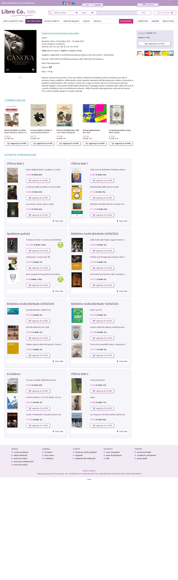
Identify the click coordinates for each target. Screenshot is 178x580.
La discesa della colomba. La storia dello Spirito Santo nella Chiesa (54, 187)
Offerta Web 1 (79, 163)
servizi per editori (21, 465)
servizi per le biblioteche (24, 461)
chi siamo (48, 452)
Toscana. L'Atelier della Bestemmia (41, 380)
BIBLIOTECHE (168, 21)
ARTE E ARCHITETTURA (13, 21)
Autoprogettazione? (91, 130)
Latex (92, 397)
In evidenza (13, 373)
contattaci (48, 458)
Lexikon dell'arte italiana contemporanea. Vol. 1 (110, 327)
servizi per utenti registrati (86, 452)
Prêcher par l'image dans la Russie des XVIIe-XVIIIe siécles (115, 257)
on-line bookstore (21, 452)
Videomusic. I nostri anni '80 (38, 257)
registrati (98, 5)
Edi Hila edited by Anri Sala (37, 327)
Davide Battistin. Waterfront (38, 310)
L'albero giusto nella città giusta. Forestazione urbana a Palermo (53, 344)
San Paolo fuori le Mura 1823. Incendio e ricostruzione (113, 274)
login (87, 5)
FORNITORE (143, 21)
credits (89, 479)
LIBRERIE (155, 21)
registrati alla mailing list (85, 458)
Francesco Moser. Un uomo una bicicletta (43, 240)
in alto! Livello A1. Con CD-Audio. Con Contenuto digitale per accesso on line (59, 397)
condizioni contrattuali (146, 455)
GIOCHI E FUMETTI (52, 21)
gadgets (97, 21)
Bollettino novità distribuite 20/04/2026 (30, 303)
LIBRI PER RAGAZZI (71, 21)
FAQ (107, 458)
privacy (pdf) (142, 458)
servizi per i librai (20, 458)
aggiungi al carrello (16, 143)
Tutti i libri (59, 221)
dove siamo (49, 455)
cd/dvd (86, 21)
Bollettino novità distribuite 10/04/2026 (94, 303)
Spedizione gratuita (18, 233)
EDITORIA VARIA (34, 21)
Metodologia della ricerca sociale (104, 187)
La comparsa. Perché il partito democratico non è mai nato (115, 414)
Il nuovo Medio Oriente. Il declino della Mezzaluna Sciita (54, 130)
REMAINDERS (126, 21)
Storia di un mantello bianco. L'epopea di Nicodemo (112, 344)
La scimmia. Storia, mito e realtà (40, 204)
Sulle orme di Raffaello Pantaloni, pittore (107, 170)
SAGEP (44, 38)
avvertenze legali (144, 452)
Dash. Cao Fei (96, 310)
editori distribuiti (20, 455)
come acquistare (113, 452)
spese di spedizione (114, 455)
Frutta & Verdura (97, 380)
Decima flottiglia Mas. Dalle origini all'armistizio (77, 130)
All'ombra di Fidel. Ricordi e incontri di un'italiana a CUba (114, 204)
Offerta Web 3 (79, 373)
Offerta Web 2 (15, 163)
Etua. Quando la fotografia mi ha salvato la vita (46, 274)
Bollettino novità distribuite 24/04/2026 (94, 233)
